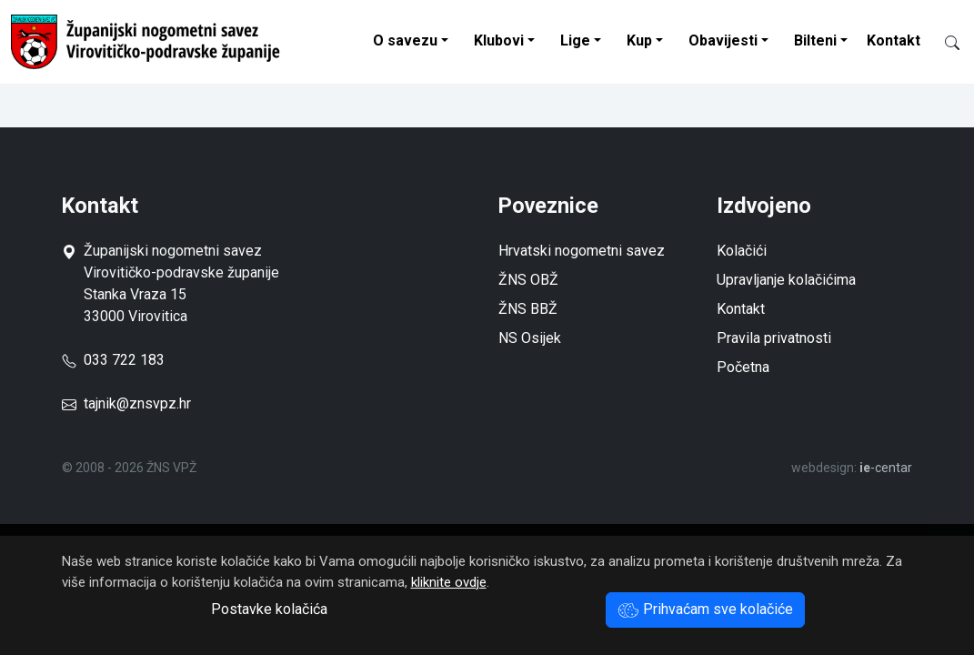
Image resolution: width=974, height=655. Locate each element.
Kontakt (893, 40)
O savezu (405, 40)
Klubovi (499, 40)
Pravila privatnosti (774, 338)
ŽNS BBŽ (527, 308)
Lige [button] (575, 40)
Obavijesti (723, 40)
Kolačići (742, 250)
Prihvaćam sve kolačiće (705, 609)
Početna (743, 367)
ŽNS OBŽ (528, 279)
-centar (885, 467)
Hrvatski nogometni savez (581, 250)
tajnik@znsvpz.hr (137, 403)
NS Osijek (529, 338)
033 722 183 (113, 359)
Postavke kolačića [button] (269, 609)
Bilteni (815, 40)
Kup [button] (639, 40)
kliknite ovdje (449, 582)
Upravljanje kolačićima (786, 279)
